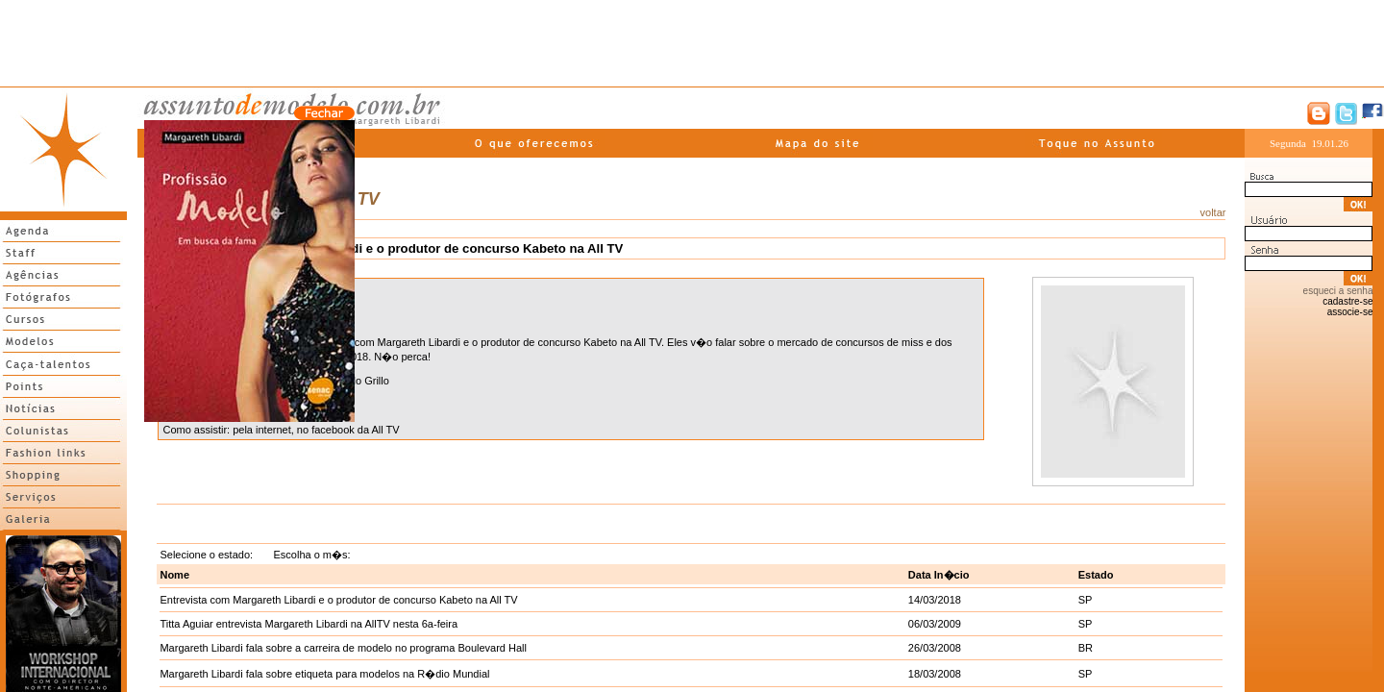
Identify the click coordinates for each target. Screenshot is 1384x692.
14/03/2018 (934, 600)
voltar (1213, 212)
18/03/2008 (934, 674)
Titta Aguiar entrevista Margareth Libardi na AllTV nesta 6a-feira (308, 624)
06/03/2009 (934, 624)
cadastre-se (1347, 301)
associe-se (1350, 312)
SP (1085, 600)
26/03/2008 (934, 648)
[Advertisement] (692, 43)
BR (1085, 648)
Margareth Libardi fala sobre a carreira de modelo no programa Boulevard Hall (343, 648)
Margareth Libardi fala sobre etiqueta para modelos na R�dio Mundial (324, 674)
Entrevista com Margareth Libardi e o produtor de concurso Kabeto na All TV (338, 600)
